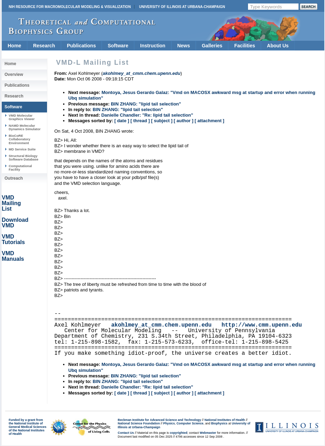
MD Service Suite (22, 149)
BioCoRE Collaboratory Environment (19, 139)
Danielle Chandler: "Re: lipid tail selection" (147, 115)
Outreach (14, 178)
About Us (277, 45)
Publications (81, 45)
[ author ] (183, 120)
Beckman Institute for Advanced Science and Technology (159, 420)
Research (44, 45)
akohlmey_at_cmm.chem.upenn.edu (161, 325)
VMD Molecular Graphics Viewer (21, 117)
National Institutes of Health (224, 420)
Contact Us (126, 433)
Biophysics (219, 423)
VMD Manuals (13, 256)
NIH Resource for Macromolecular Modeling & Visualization (70, 7)
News (183, 45)
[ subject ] (161, 120)
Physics (169, 423)
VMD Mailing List (11, 203)
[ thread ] (140, 120)
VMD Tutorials (13, 239)
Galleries (212, 45)
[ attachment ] (209, 120)
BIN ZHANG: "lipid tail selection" (146, 104)
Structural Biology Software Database (23, 157)
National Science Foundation (139, 423)
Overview (14, 74)
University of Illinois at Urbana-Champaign (182, 7)
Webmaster (208, 433)
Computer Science (190, 423)
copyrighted (178, 433)
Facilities (244, 45)
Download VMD (15, 222)
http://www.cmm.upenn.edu (262, 325)
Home (14, 45)
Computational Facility (20, 167)
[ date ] (121, 120)
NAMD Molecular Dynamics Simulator (25, 127)
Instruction (152, 45)
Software (118, 45)
